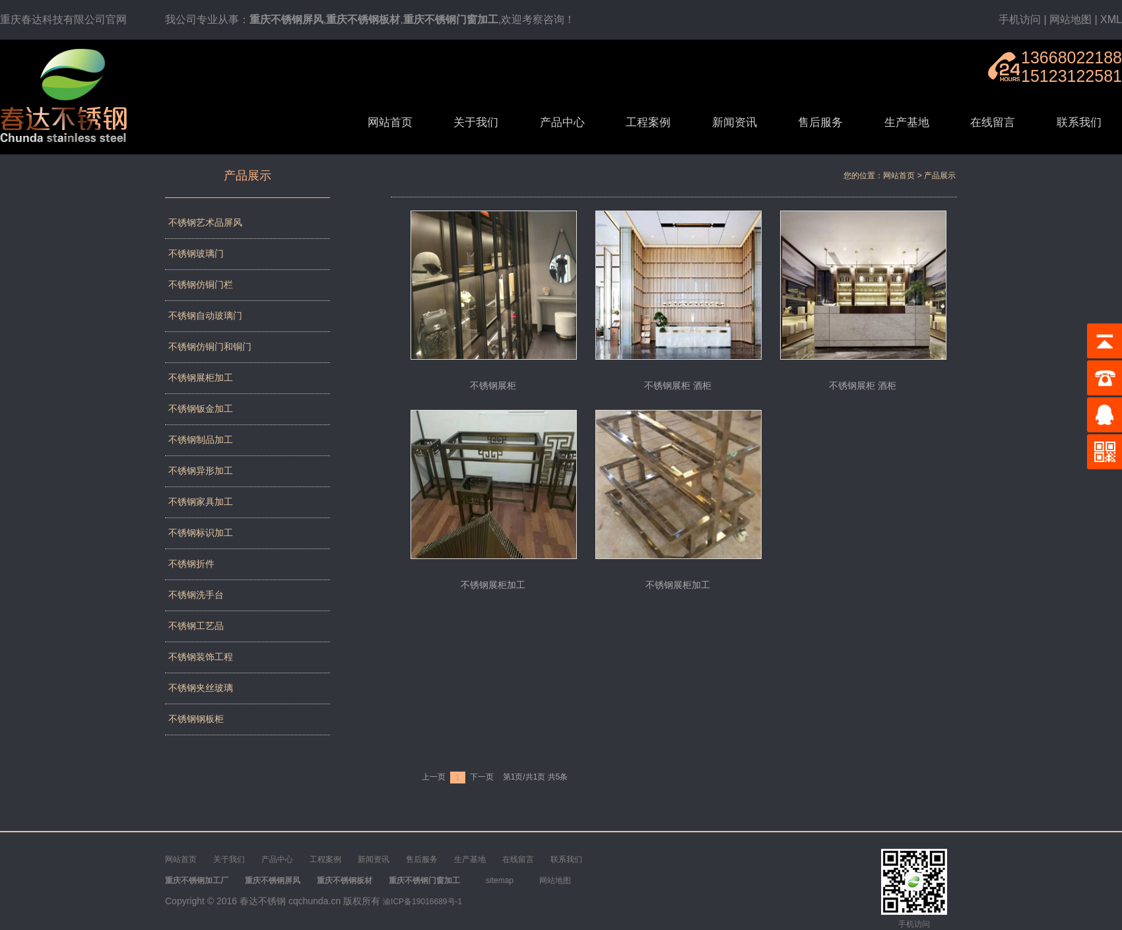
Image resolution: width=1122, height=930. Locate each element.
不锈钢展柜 (493, 385)
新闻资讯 (734, 122)
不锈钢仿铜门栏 (200, 284)
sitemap (499, 880)
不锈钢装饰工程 (200, 656)
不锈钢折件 (191, 563)
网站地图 (1070, 19)
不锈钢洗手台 (196, 594)
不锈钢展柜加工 (200, 377)
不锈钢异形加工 (200, 470)
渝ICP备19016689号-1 (422, 901)
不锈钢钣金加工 (200, 408)
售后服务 (820, 122)
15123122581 (1071, 76)
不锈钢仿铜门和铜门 (209, 346)
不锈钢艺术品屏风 (205, 222)
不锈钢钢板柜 (196, 719)
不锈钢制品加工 (200, 439)
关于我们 (475, 122)
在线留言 (992, 122)
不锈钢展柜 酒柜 (677, 385)
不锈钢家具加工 (200, 501)
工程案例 (648, 122)
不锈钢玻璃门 (196, 253)
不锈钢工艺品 (196, 625)
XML (1111, 19)
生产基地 (906, 122)
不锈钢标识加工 (200, 532)
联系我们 (1079, 122)
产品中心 (562, 122)
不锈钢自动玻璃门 (205, 315)
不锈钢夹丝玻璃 (200, 687)
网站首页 (390, 122)
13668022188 (1071, 57)
